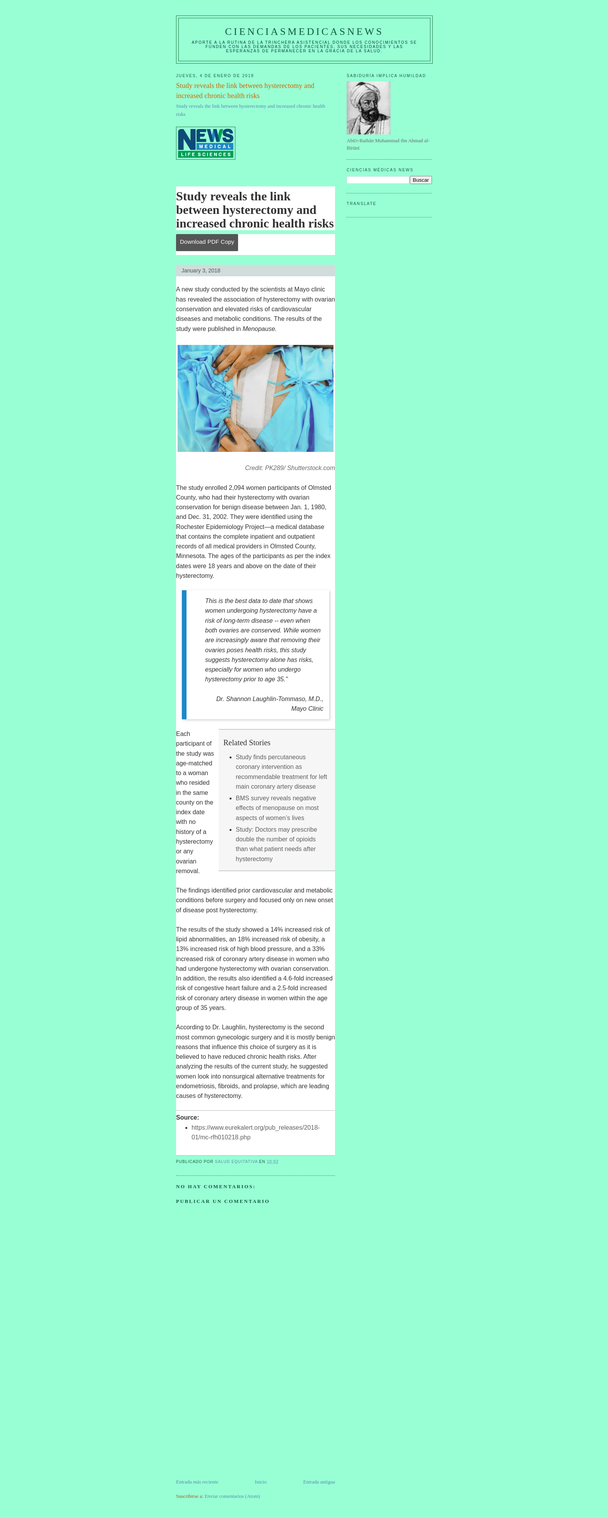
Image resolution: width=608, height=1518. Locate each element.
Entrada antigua (319, 1482)
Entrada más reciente (197, 1482)
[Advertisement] (234, 1423)
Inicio (260, 1482)
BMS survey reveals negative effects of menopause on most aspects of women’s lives (277, 808)
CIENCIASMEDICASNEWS (304, 31)
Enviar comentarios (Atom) (232, 1496)
